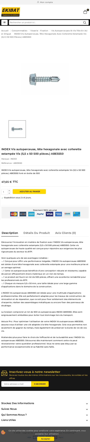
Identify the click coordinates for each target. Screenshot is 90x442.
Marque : (5, 159)
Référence (6, 163)
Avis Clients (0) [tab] (65, 232)
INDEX (14, 159)
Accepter (45, 439)
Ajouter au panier (29, 191)
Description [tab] (10, 232)
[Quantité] (4, 192)
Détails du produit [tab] (36, 232)
